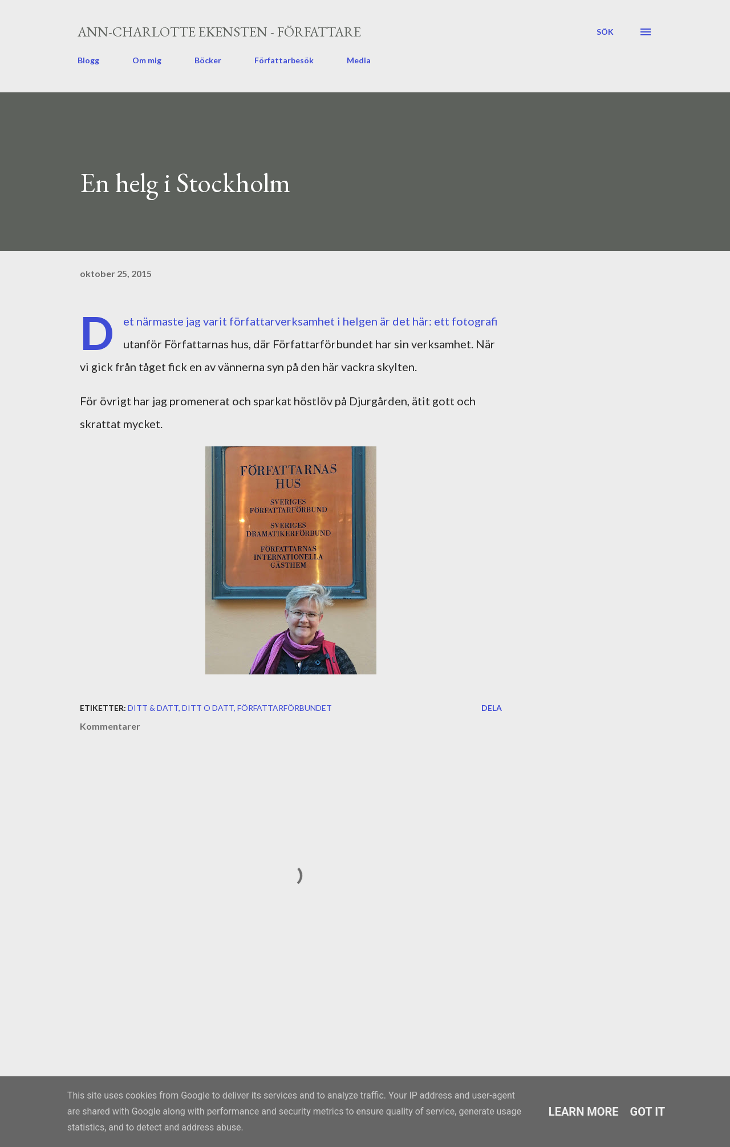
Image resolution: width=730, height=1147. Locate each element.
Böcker (207, 60)
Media (359, 60)
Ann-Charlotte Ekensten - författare (219, 31)
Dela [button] (491, 708)
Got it (648, 1111)
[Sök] (605, 32)
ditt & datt (153, 708)
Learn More (584, 1111)
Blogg (88, 60)
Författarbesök (284, 60)
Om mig (146, 60)
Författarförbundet (284, 708)
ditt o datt (208, 708)
